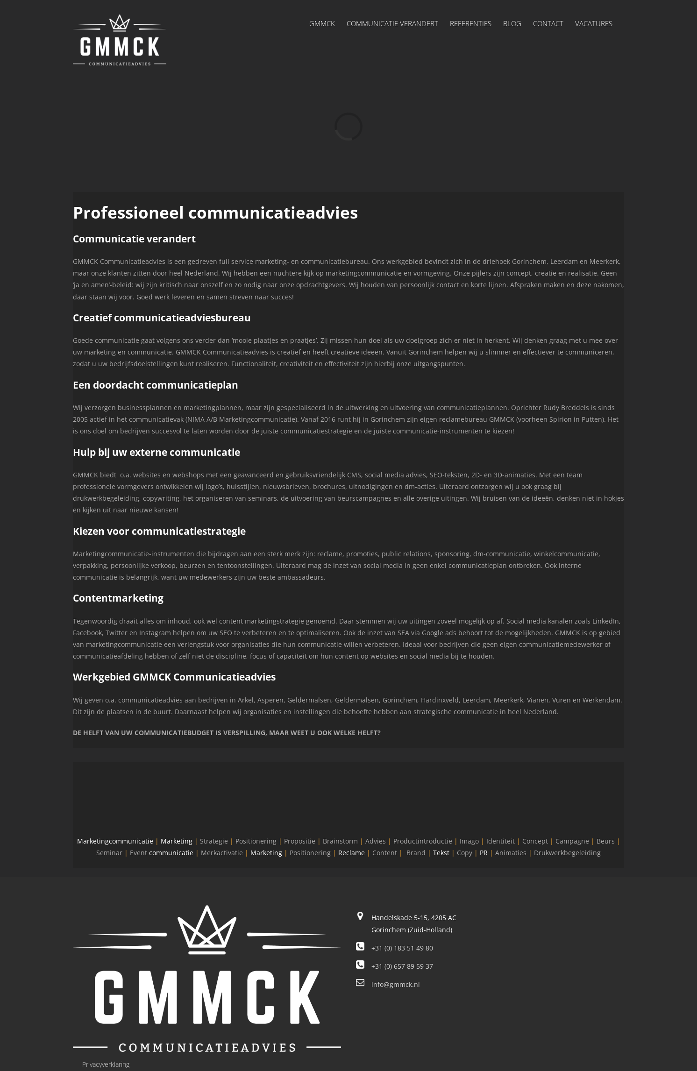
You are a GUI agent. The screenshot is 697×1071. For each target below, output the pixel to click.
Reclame (351, 852)
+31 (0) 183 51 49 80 (402, 947)
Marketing (176, 841)
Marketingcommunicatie (115, 841)
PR (484, 852)
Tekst (441, 852)
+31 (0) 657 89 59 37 (402, 966)
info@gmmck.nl (395, 984)
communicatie (171, 852)
